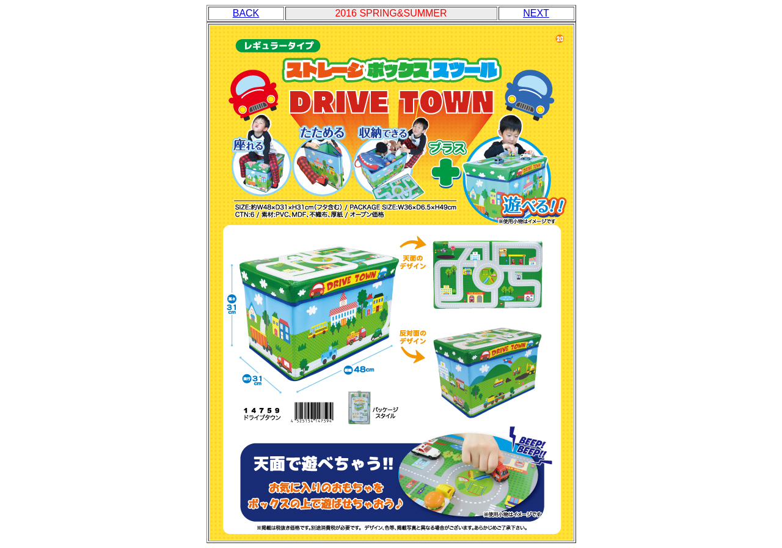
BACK (246, 13)
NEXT (536, 13)
